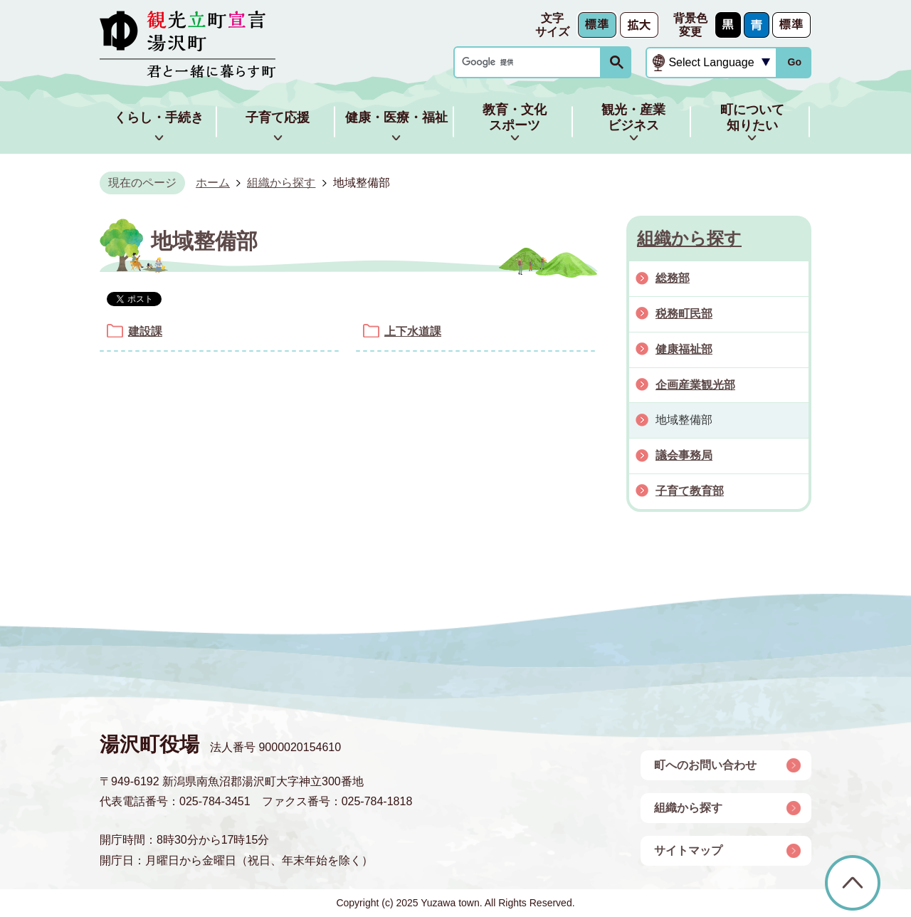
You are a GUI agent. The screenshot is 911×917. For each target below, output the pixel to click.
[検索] (531, 62)
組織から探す (281, 183)
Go (794, 62)
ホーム (213, 183)
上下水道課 (412, 331)
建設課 (145, 331)
